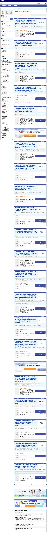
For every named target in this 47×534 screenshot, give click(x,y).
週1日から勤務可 (5, 92)
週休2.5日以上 (5, 89)
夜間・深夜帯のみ (5, 81)
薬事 (3, 56)
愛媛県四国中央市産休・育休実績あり (22, 11)
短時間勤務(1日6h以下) (6, 79)
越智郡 (27, 525)
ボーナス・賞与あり (6, 70)
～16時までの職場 (5, 74)
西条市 (16, 525)
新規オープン (4, 100)
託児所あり (4, 105)
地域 (2, 12)
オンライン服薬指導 (5, 124)
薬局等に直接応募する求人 (7, 61)
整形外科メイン (5, 122)
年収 (6, 40)
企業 (3, 28)
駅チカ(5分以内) (5, 85)
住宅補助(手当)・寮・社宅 (7, 107)
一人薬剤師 (4, 117)
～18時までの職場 (5, 76)
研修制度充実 (5, 106)
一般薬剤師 (4, 50)
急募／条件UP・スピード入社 (7, 64)
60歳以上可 (4, 111)
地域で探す (9, 3)
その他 (3, 29)
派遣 (3, 35)
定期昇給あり (5, 69)
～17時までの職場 (5, 75)
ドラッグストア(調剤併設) (6, 25)
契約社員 (4, 34)
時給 (6, 44)
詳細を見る (40, 77)
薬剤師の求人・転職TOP (3, 3)
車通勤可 (4, 86)
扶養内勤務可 (4, 135)
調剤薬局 (4, 23)
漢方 (3, 123)
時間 (10, 12)
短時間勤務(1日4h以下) (6, 129)
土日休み (4, 88)
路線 (6, 12)
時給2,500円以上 (5, 68)
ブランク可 (4, 134)
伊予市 (20, 525)
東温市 (25, 525)
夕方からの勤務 (5, 80)
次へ (32, 484)
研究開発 (4, 52)
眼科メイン (4, 119)
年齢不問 (4, 112)
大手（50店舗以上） (5, 101)
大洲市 (18, 525)
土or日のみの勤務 (5, 82)
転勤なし (4, 99)
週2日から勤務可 (5, 93)
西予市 (23, 525)
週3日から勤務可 (5, 94)
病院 (3, 24)
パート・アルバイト (5, 36)
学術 (3, 55)
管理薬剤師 (4, 51)
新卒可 (3, 113)
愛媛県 (13, 3)
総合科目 (4, 118)
